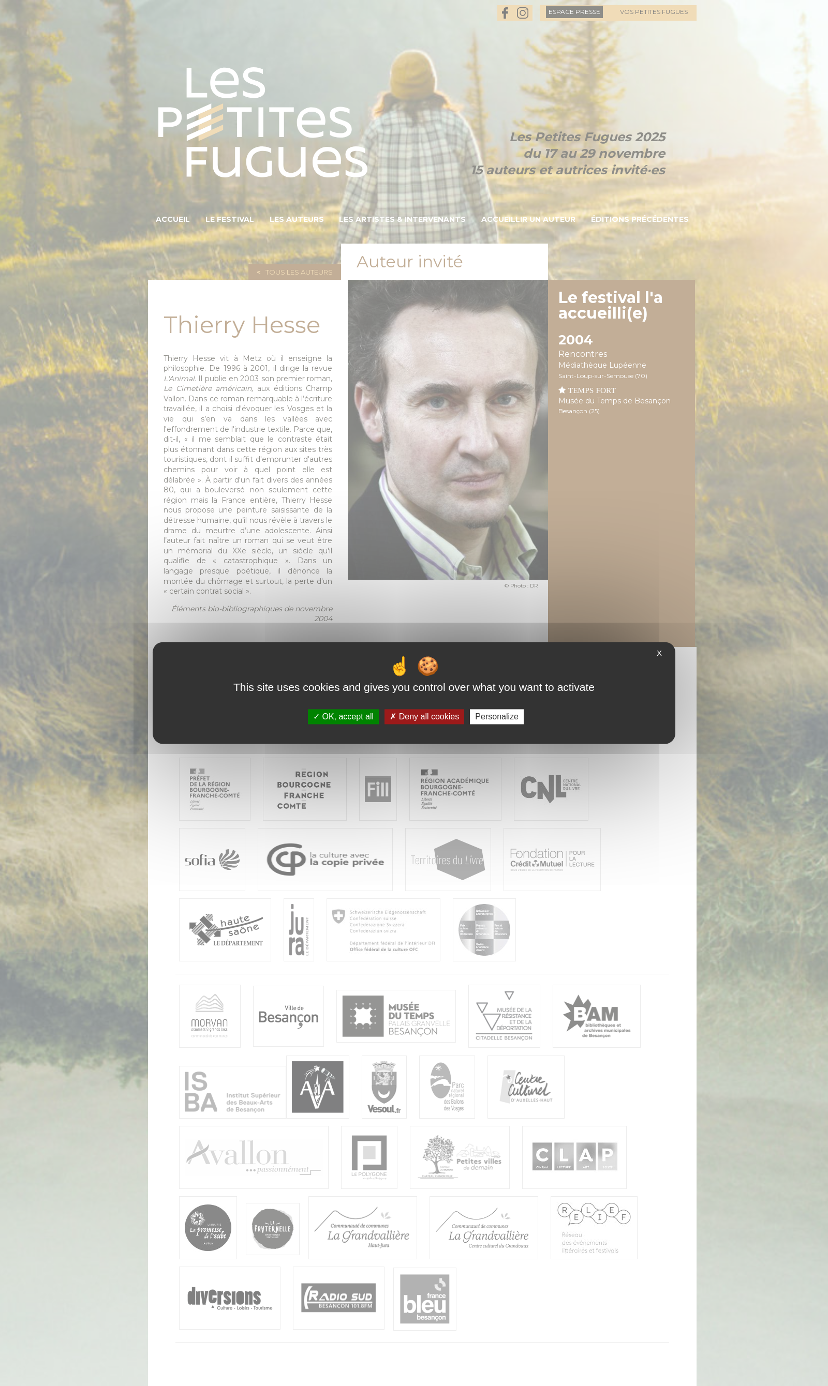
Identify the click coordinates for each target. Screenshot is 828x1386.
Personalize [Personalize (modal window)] (497, 716)
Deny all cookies (424, 716)
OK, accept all (343, 716)
